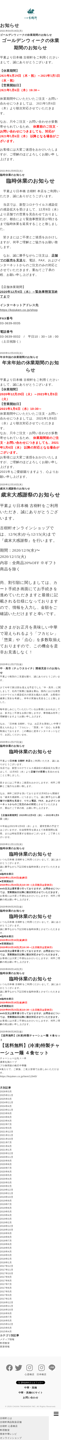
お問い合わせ (30, 1397)
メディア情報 (7, 1339)
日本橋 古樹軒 (17, 723)
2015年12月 (6, 1324)
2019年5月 (6, 1211)
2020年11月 (6, 1157)
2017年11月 (6, 1269)
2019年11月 (6, 1193)
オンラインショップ (11, 1438)
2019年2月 (6, 1222)
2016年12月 (6, 1302)
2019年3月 (6, 1218)
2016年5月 (6, 1320)
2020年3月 (6, 1182)
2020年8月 (6, 1164)
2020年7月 (6, 1168)
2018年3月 (6, 1255)
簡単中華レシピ (8, 1434)
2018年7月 (6, 1240)
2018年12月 (6, 1226)
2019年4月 (6, 1215)
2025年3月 (6, 1099)
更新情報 (5, 1346)
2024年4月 (6, 1106)
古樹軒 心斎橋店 (9, 1426)
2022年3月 (6, 1128)
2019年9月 (6, 1200)
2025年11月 (6, 1095)
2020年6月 (6, 1171)
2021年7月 (6, 1142)
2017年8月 (6, 1280)
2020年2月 (6, 1186)
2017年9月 (6, 1277)
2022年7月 (6, 1124)
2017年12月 (6, 1266)
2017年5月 (6, 1291)
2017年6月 (6, 1288)
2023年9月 (6, 1113)
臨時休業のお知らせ (12, 174)
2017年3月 (6, 1295)
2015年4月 (6, 1331)
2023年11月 (6, 1109)
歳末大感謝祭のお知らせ (15, 488)
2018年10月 (6, 1229)
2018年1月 (6, 1262)
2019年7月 (6, 1204)
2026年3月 (6, 1091)
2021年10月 (6, 1139)
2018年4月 (6, 1251)
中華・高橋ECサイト (30, 1392)
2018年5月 (6, 1248)
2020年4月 (6, 1179)
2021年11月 (6, 1135)
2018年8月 (6, 1237)
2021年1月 (6, 1149)
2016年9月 (6, 1313)
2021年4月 (6, 1146)
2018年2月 (6, 1258)
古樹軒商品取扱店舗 (11, 1422)
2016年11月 (6, 1306)
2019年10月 (6, 1197)
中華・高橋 (30, 1387)
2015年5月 (6, 1328)
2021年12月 (6, 1131)
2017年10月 (6, 1273)
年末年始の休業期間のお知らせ (19, 357)
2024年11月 (6, 1102)
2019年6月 (6, 1208)
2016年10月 (6, 1309)
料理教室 (5, 1343)
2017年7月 (6, 1284)
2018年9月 (6, 1233)
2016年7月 (6, 1317)
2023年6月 (6, 1117)
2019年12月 (6, 1189)
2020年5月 (6, 1175)
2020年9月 (6, 1160)
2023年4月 (6, 1120)
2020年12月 (6, 1153)
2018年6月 (6, 1244)
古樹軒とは (6, 1418)
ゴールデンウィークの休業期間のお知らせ (26, 34)
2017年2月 (6, 1298)
